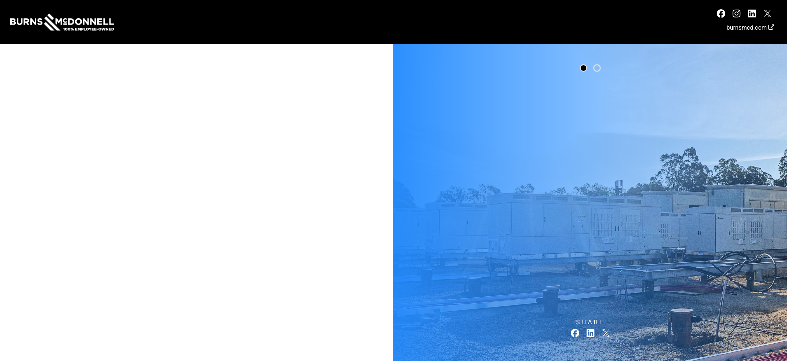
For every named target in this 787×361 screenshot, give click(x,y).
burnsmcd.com (750, 27)
